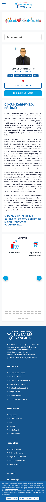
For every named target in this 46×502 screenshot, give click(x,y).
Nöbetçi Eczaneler (16, 453)
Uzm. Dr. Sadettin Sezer (23, 68)
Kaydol (12, 426)
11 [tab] (6, 311)
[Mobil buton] (3, 5)
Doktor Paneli (14, 434)
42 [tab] (23, 318)
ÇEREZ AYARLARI (12, 498)
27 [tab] (28, 313)
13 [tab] (14, 311)
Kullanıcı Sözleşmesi (17, 373)
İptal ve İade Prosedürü (18, 388)
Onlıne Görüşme (23, 93)
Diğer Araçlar (14, 464)
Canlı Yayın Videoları (17, 460)
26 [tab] (25, 313)
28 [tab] (32, 313)
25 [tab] (21, 313)
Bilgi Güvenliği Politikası (18, 399)
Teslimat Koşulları (16, 395)
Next (39, 278)
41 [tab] (19, 318)
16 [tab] (25, 311)
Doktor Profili (23, 86)
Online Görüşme (15, 418)
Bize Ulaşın (13, 480)
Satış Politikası (14, 392)
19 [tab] (36, 311)
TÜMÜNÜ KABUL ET (32, 498)
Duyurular (13, 415)
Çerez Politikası (15, 376)
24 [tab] (17, 313)
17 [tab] (28, 311)
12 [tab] (10, 311)
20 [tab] (39, 311)
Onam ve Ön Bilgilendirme (19, 380)
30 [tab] (39, 313)
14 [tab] (17, 311)
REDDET (22, 498)
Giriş (11, 422)
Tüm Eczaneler (15, 449)
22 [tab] (10, 313)
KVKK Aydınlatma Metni (18, 384)
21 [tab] (6, 313)
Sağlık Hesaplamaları (17, 457)
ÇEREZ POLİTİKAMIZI (11, 489)
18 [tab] (32, 311)
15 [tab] (21, 311)
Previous (5, 278)
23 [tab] (14, 313)
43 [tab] (27, 318)
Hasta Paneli (14, 430)
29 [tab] (36, 313)
